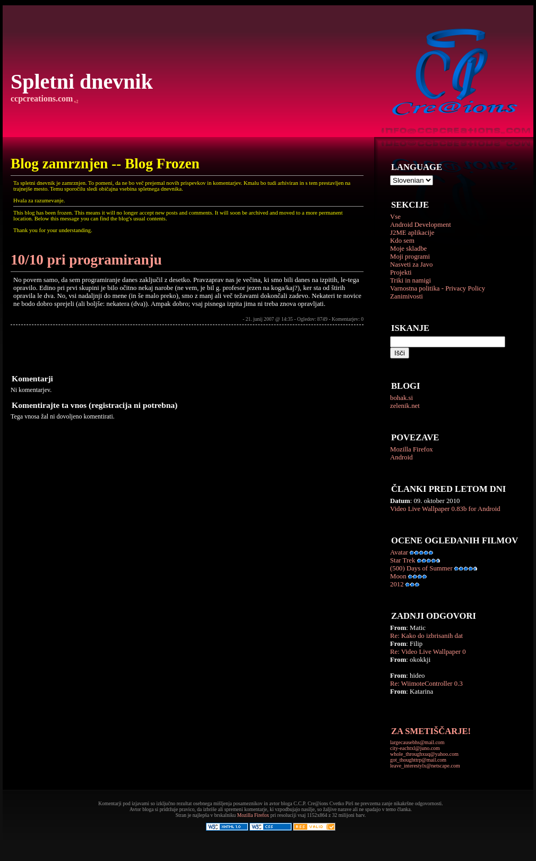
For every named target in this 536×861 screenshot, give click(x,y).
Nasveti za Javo (411, 264)
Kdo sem (402, 240)
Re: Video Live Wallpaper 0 (428, 651)
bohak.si (401, 398)
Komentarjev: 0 (348, 319)
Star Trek (402, 560)
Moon (398, 576)
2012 (397, 584)
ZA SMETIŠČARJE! (431, 731)
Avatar (399, 552)
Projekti (401, 272)
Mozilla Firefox (411, 449)
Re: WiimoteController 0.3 (426, 683)
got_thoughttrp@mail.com (418, 760)
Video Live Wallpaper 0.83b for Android (445, 509)
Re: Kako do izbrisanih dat (426, 636)
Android (401, 457)
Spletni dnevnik (82, 81)
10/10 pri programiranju (86, 260)
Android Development (420, 224)
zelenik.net (405, 406)
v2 (75, 101)
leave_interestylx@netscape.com (425, 766)
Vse (395, 216)
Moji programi (410, 256)
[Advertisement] (135, 349)
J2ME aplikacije (412, 232)
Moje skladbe (408, 248)
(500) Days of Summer (421, 568)
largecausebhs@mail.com (417, 742)
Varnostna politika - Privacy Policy (437, 288)
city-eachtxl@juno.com (415, 748)
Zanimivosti (406, 296)
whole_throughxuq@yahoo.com (424, 754)
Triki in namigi (410, 280)
